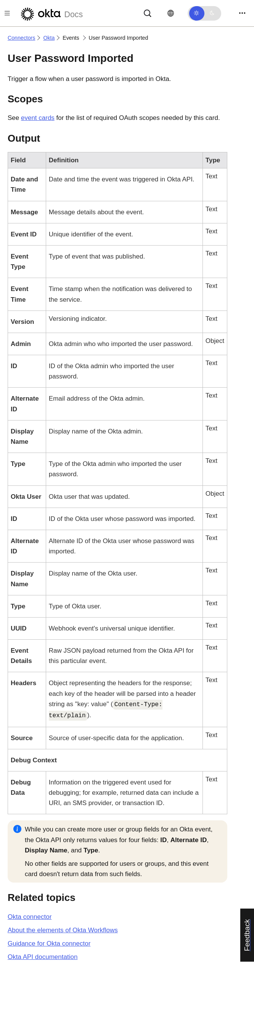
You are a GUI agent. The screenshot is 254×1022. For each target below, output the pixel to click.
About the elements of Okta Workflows (63, 930)
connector (29, 916)
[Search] (147, 12)
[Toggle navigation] (242, 13)
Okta (49, 38)
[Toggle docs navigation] (7, 13)
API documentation (42, 957)
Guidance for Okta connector (49, 943)
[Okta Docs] (50, 13)
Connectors (21, 38)
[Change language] (170, 13)
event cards (38, 117)
